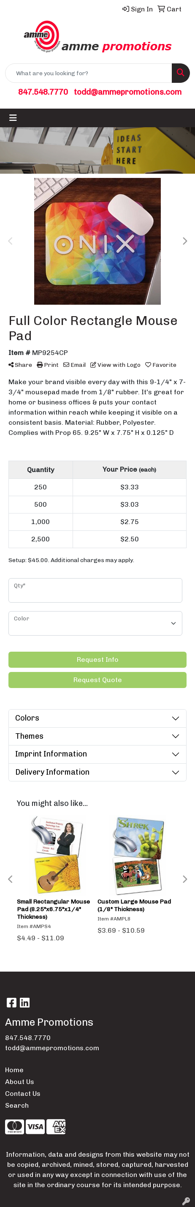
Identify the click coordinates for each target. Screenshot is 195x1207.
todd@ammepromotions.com (127, 92)
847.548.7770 (43, 92)
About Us (19, 1082)
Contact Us (23, 1094)
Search (17, 1105)
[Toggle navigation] (13, 118)
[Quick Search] (88, 73)
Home (14, 1070)
